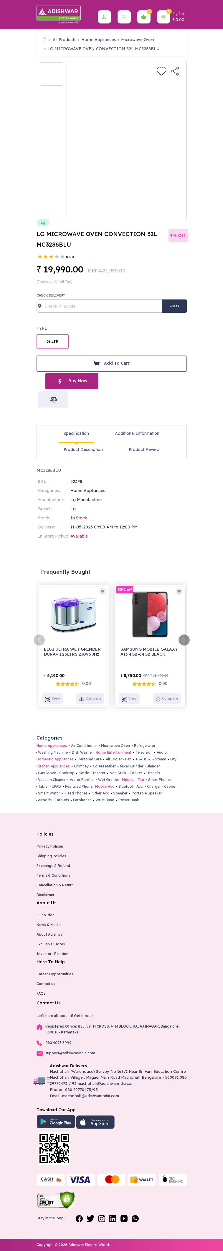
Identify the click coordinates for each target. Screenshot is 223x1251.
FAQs (41, 993)
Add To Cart (111, 363)
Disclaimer (45, 895)
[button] (104, 16)
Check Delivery (51, 295)
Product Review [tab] (144, 449)
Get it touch (84, 1015)
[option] (51, 74)
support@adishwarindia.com (70, 1053)
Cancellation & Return (55, 885)
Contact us (46, 983)
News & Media (49, 924)
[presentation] (39, 640)
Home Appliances (98, 39)
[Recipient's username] (99, 306)
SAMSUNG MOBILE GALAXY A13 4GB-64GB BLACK (149, 651)
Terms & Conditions (53, 875)
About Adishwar (50, 934)
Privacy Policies (50, 846)
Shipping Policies (51, 856)
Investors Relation (52, 954)
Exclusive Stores (51, 944)
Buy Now (71, 381)
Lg (43, 222)
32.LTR (53, 341)
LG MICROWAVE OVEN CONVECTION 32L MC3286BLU (103, 48)
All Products (64, 39)
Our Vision (45, 915)
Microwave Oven (137, 39)
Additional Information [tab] (137, 433)
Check (174, 306)
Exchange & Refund (53, 865)
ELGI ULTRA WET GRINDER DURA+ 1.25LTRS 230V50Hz (72, 651)
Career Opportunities (55, 974)
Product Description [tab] (83, 449)
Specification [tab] (76, 433)
